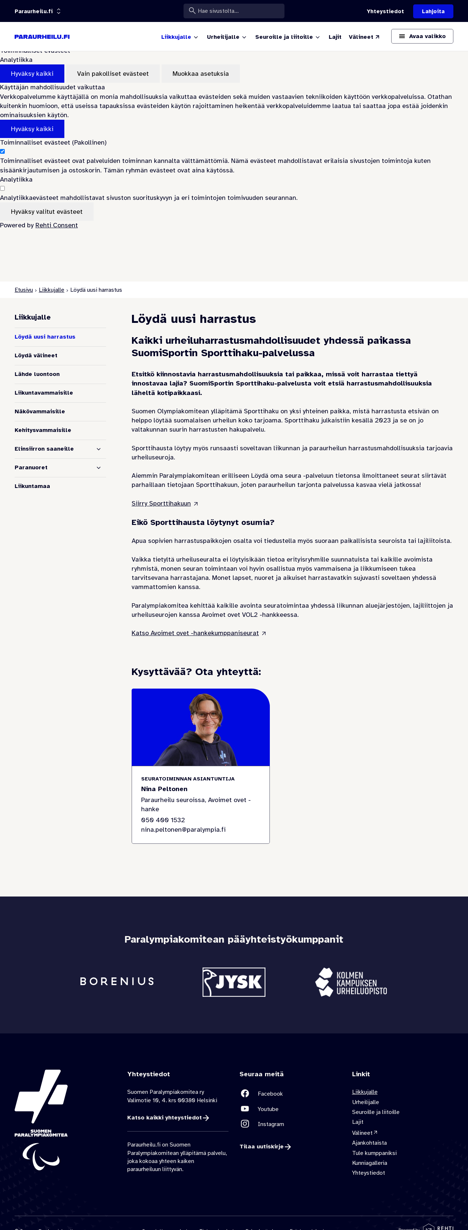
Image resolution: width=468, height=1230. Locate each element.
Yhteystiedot (368, 1173)
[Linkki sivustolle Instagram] (290, 1124)
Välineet (362, 1133)
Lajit (357, 1122)
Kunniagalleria (369, 1163)
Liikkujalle (51, 290)
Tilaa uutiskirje (261, 1147)
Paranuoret (31, 467)
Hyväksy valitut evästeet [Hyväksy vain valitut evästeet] (47, 212)
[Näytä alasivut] (98, 449)
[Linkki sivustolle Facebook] (290, 1093)
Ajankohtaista (369, 1143)
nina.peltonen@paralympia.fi (183, 829)
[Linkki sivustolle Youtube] (290, 1109)
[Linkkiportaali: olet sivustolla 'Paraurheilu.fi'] (34, 11)
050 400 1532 (163, 820)
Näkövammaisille (40, 411)
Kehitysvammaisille (43, 430)
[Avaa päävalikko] (422, 36)
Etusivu (24, 290)
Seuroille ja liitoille (376, 1112)
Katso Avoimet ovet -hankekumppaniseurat (195, 633)
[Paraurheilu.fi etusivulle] (42, 36)
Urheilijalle (365, 1102)
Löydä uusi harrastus (45, 336)
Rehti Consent (56, 225)
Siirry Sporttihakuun (161, 503)
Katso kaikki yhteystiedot (164, 1117)
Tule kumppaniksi (374, 1153)
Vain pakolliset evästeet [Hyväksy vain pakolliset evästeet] (113, 74)
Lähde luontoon (37, 374)
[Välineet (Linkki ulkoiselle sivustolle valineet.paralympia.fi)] (364, 37)
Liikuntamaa (32, 486)
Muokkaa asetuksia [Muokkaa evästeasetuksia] (201, 74)
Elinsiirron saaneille (44, 448)
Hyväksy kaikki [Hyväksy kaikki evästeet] (32, 74)
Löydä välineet (36, 355)
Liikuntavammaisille (44, 392)
